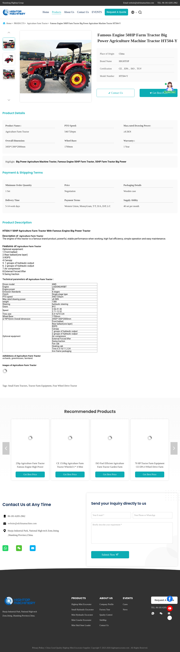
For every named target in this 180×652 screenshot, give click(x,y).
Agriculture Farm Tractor (37, 23)
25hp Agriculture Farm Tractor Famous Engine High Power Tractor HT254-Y (30, 467)
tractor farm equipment (40, 385)
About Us (69, 12)
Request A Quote (116, 12)
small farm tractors (17, 385)
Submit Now (110, 554)
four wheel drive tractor (65, 385)
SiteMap (102, 620)
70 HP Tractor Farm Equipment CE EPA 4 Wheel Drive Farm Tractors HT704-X (149, 467)
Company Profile (106, 604)
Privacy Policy (38, 648)
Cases (125, 604)
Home (46, 12)
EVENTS (97, 12)
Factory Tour (104, 610)
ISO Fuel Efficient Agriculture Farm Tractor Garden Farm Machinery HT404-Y (110, 467)
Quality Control (105, 615)
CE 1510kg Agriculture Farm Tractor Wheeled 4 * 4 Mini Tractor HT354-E (70, 467)
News (125, 610)
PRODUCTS (19, 23)
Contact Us (83, 12)
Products (56, 12)
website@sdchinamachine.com (22, 523)
